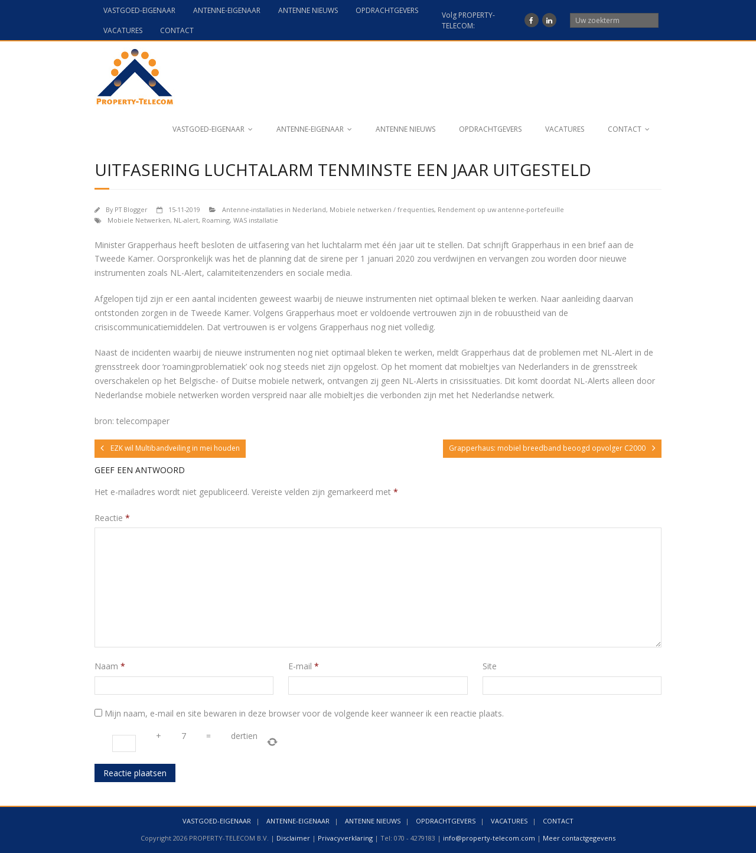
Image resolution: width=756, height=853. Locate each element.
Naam (109, 666)
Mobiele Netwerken (138, 220)
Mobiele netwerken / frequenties (382, 209)
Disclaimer (293, 838)
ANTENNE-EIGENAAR (226, 10)
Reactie (112, 517)
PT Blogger (131, 209)
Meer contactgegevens (579, 838)
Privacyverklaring (345, 838)
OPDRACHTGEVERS (387, 10)
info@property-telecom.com (489, 838)
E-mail (303, 666)
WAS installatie (255, 220)
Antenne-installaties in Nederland (274, 209)
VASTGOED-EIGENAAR (139, 10)
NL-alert (186, 220)
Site (490, 666)
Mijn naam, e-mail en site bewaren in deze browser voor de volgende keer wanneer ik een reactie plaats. (304, 713)
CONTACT (177, 30)
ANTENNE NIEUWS (308, 10)
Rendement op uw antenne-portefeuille (501, 209)
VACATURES (122, 30)
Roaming (216, 220)
